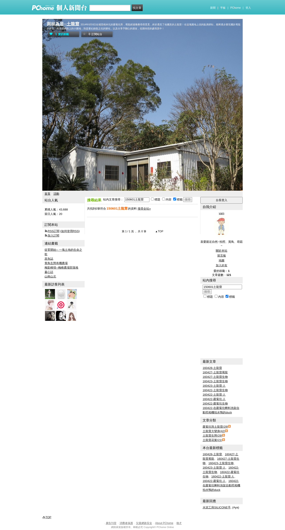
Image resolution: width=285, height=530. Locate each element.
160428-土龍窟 (212, 368)
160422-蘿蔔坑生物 (215, 403)
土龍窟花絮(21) (212, 440)
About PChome (164, 523)
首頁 (47, 193)
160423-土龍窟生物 (215, 381)
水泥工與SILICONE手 (217, 507)
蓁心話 (49, 272)
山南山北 (50, 276)
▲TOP (159, 231)
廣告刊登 (111, 523)
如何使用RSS (70, 231)
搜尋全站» (144, 208)
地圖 (221, 260)
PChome (235, 7)
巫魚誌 (49, 258)
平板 (223, 7)
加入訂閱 (53, 235)
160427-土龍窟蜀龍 (215, 372)
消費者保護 (126, 523)
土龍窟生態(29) (212, 435)
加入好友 (221, 265)
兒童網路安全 (144, 523)
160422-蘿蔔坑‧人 (214, 399)
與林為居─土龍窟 (63, 24)
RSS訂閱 (53, 231)
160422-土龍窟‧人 (214, 394)
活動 (56, 193)
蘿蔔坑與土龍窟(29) (215, 426)
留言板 (221, 255)
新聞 (213, 7)
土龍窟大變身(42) (214, 431)
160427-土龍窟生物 (215, 376)
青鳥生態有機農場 (56, 263)
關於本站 (221, 250)
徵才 (179, 523)
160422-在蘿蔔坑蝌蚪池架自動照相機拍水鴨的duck (221, 485)
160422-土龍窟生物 (215, 390)
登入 (248, 7)
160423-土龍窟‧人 (214, 385)
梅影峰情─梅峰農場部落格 (61, 267)
